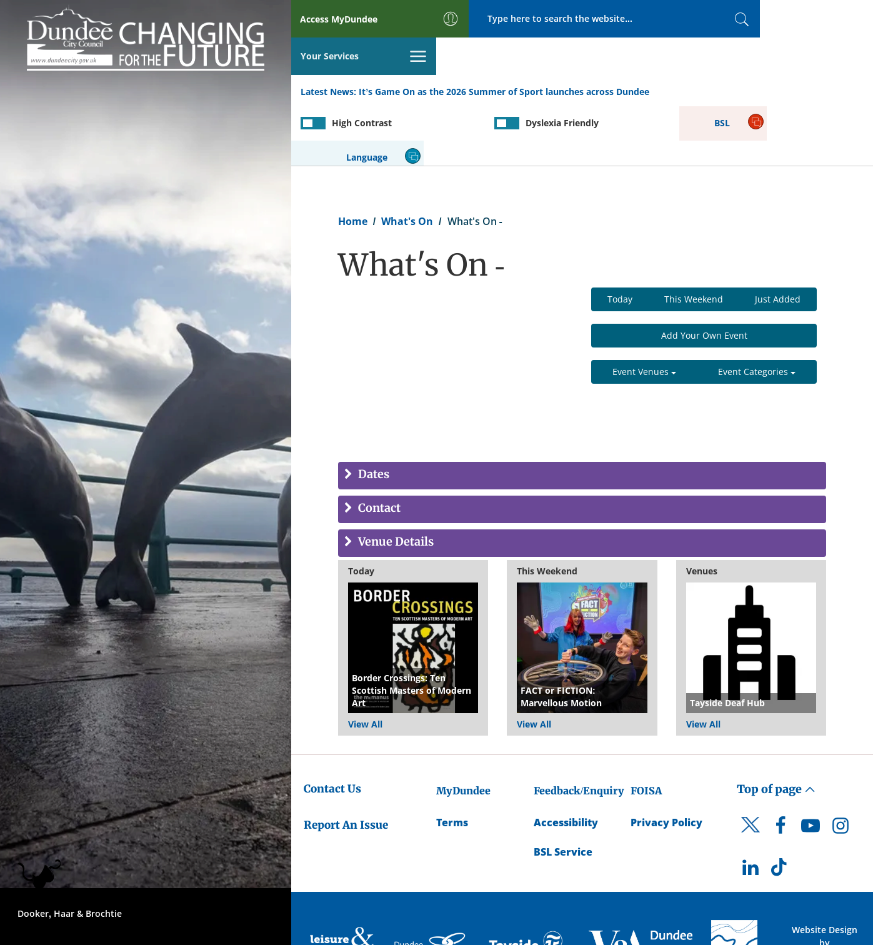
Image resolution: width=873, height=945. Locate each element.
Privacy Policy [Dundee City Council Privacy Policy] (666, 761)
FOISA (646, 729)
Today (619, 238)
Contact (378, 447)
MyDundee (463, 729)
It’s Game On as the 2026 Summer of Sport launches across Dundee (504, 55)
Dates (372, 414)
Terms (452, 761)
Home (352, 160)
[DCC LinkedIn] (750, 809)
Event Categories (757, 311)
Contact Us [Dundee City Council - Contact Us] (332, 727)
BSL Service (563, 791)
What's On (407, 160)
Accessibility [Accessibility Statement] (566, 761)
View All (365, 663)
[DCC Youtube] (810, 767)
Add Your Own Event (704, 275)
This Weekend (693, 238)
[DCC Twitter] (750, 774)
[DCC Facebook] (780, 767)
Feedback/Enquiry (579, 729)
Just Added (778, 238)
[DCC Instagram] (840, 767)
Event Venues (644, 311)
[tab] (582, 415)
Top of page (776, 728)
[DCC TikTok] (780, 809)
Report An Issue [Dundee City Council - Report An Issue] (346, 764)
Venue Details (395, 481)
